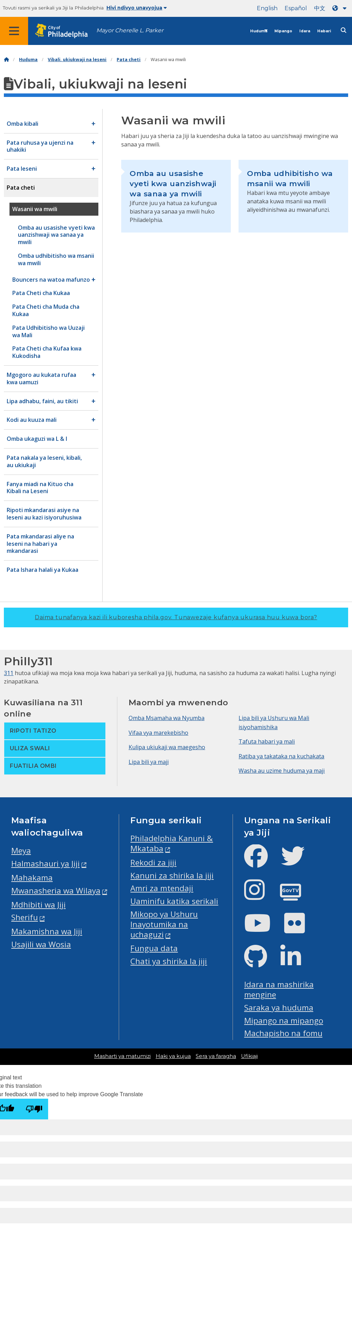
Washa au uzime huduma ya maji (282, 770)
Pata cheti (129, 60)
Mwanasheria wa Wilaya (55, 890)
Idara (304, 31)
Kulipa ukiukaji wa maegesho (167, 747)
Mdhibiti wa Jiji (38, 904)
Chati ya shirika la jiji (168, 961)
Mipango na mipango (283, 1020)
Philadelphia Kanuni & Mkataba (171, 843)
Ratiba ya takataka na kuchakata (281, 756)
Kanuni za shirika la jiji (172, 875)
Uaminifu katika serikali (174, 901)
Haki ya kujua (173, 1056)
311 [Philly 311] (8, 673)
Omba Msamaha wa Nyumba (166, 718)
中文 (319, 8)
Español (296, 8)
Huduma (258, 31)
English (267, 8)
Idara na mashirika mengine (279, 989)
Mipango (283, 31)
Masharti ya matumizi (122, 1056)
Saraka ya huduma (278, 1007)
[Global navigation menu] (14, 31)
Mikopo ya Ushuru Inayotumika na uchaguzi (164, 924)
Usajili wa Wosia (41, 944)
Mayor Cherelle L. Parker (129, 30)
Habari (324, 31)
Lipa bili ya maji (149, 762)
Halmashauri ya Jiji (45, 863)
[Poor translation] (34, 1109)
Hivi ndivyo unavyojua (136, 8)
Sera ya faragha (216, 1056)
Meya (21, 850)
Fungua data (154, 948)
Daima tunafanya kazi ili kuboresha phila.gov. (176, 617)
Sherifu (24, 917)
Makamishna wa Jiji (46, 931)
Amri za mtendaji (161, 888)
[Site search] (343, 30)
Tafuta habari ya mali (267, 741)
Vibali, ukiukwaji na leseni (77, 60)
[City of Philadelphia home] (65, 31)
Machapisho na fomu (283, 1033)
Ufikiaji (249, 1056)
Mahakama (32, 877)
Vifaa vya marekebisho (158, 733)
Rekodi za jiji (153, 862)
